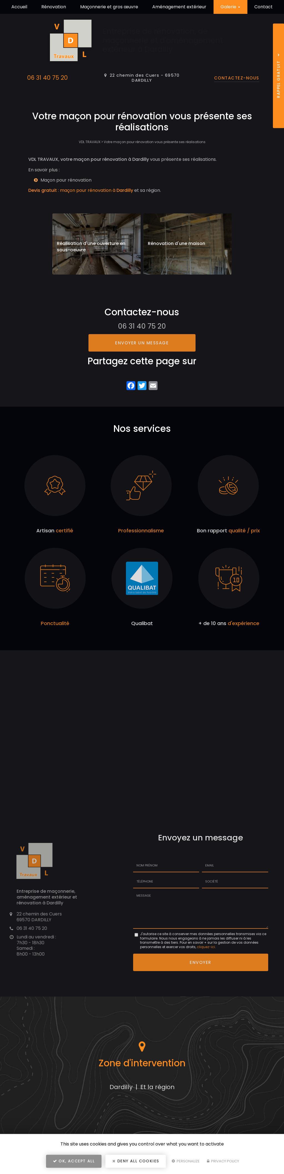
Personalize (186, 1162)
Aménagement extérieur (179, 7)
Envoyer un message (142, 343)
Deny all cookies (135, 1162)
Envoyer (200, 962)
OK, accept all (74, 1162)
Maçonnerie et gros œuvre (109, 7)
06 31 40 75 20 (47, 78)
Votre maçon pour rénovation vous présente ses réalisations (155, 142)
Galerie (230, 7)
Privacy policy (223, 1162)
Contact (263, 7)
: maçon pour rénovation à (80, 190)
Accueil (19, 7)
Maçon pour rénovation (66, 180)
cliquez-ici (206, 947)
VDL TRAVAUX (89, 142)
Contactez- (236, 78)
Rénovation (53, 7)
